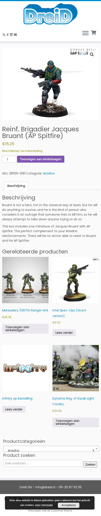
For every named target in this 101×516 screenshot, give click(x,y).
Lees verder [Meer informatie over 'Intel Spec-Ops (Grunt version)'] (64, 333)
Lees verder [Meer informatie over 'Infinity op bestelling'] (13, 409)
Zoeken (90, 464)
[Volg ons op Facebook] (8, 35)
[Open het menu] (85, 33)
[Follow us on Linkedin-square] (12, 35)
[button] (92, 54)
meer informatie (44, 505)
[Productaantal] (9, 159)
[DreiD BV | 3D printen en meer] (50, 14)
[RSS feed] (5, 35)
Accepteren (69, 505)
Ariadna (48, 173)
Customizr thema (61, 510)
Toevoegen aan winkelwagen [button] (17, 328)
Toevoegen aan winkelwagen (40, 159)
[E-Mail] (16, 35)
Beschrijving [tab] (16, 186)
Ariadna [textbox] (49, 451)
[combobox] (51, 449)
